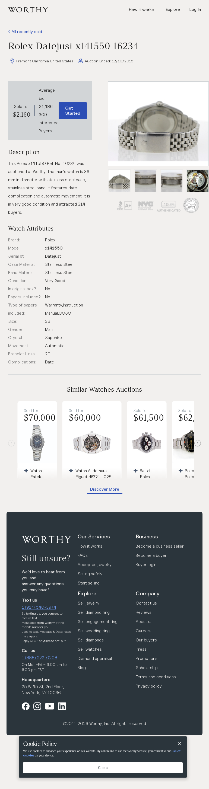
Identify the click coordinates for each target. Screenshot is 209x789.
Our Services (94, 536)
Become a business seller (160, 546)
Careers (143, 630)
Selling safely (90, 573)
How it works (141, 9)
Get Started (72, 111)
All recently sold (25, 31)
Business (147, 536)
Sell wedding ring (94, 630)
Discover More (104, 489)
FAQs (83, 555)
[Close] (179, 744)
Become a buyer (151, 555)
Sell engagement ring (98, 621)
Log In (195, 9)
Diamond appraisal (95, 658)
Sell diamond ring (94, 612)
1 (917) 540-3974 (39, 607)
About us (144, 621)
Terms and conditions (156, 676)
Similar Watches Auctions (104, 389)
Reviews (143, 612)
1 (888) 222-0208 (39, 657)
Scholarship (147, 667)
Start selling (89, 583)
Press (141, 649)
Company (148, 593)
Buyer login (146, 564)
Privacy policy (149, 686)
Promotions (146, 658)
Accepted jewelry (95, 564)
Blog (82, 667)
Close (103, 767)
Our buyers (146, 640)
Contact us (146, 603)
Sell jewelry (88, 603)
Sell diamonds (91, 640)
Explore (87, 593)
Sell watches (90, 649)
